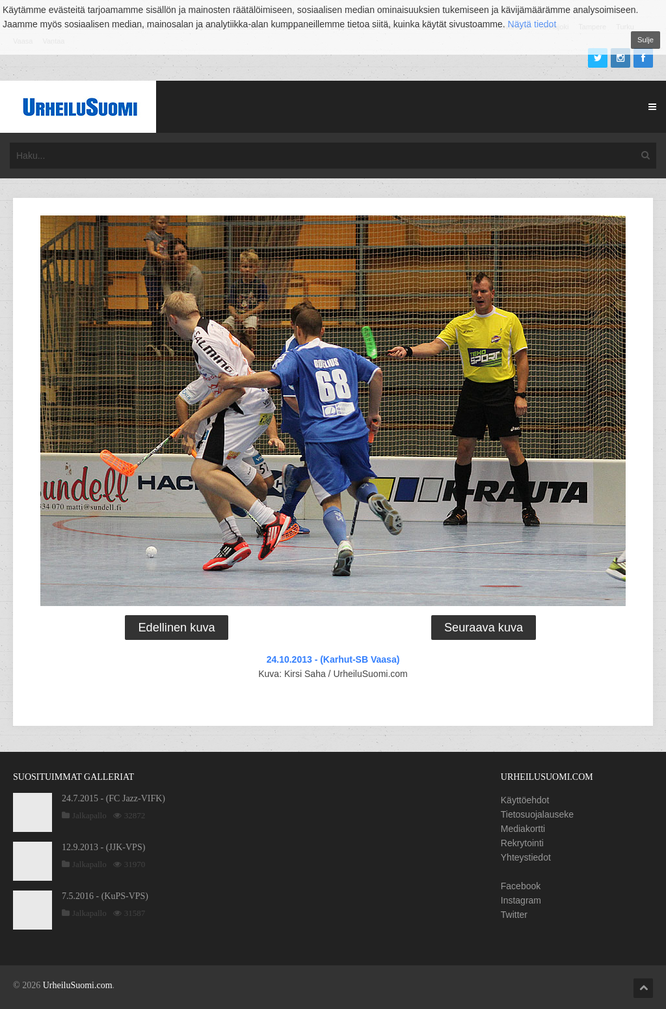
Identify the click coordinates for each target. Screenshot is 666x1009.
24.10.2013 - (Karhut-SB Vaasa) (333, 659)
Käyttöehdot (525, 800)
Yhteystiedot (526, 857)
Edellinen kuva (176, 627)
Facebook (520, 886)
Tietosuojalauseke (537, 814)
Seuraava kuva (483, 627)
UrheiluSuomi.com (78, 985)
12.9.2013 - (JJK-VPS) (103, 847)
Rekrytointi (522, 843)
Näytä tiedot (532, 24)
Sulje (645, 40)
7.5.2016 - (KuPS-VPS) (105, 896)
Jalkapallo (89, 815)
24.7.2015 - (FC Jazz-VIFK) (113, 798)
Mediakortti (523, 828)
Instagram (521, 900)
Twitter (514, 914)
